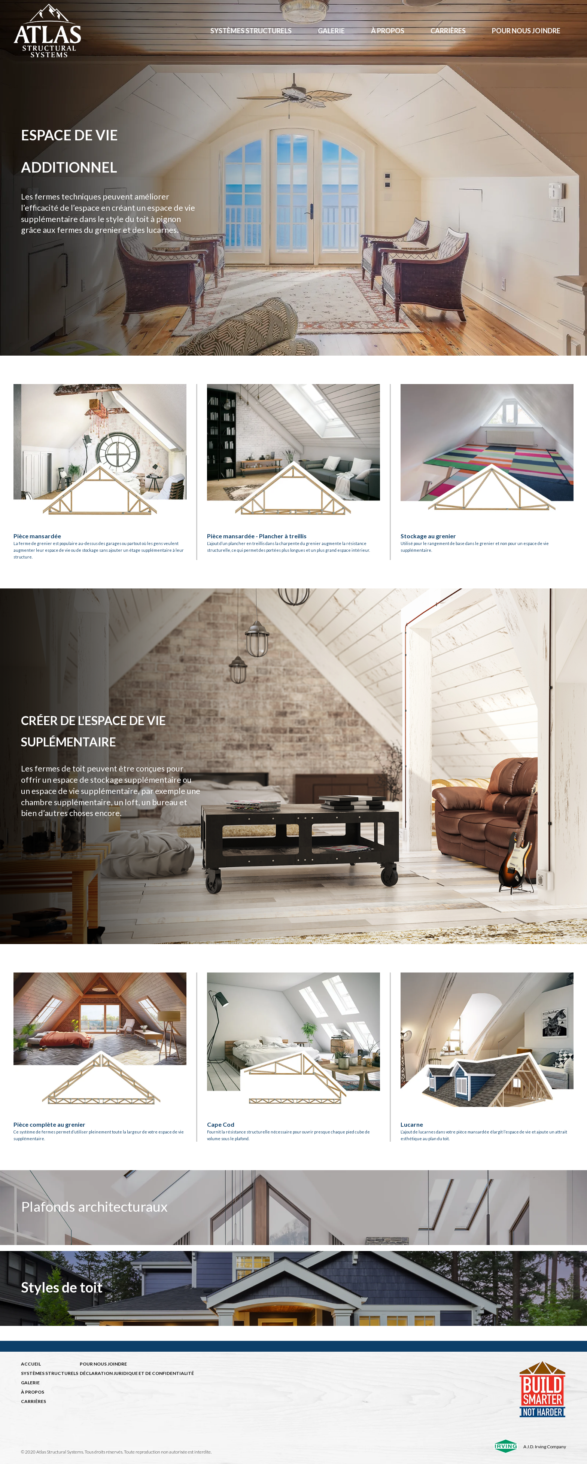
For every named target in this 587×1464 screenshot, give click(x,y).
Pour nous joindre (526, 31)
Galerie (331, 31)
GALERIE (30, 1382)
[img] (293, 1207)
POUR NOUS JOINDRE (103, 1364)
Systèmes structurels (251, 31)
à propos (387, 31)
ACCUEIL (31, 1364)
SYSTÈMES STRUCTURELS (49, 1373)
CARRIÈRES (33, 1401)
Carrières (448, 31)
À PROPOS (32, 1392)
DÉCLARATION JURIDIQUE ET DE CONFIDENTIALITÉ (137, 1373)
